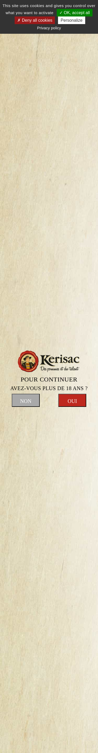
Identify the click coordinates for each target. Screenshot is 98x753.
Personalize (72, 20)
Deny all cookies (34, 20)
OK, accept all (74, 12)
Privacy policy (49, 28)
